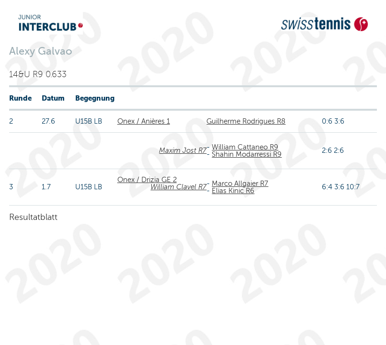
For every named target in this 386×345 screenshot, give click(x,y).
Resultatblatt (33, 217)
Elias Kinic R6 (233, 191)
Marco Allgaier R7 (240, 183)
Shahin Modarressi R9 (247, 154)
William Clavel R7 (178, 187)
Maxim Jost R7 (182, 150)
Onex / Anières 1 (143, 121)
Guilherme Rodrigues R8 (245, 121)
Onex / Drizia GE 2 (147, 180)
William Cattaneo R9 (245, 147)
